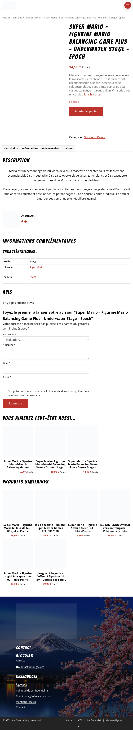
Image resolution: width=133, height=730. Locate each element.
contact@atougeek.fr (30, 667)
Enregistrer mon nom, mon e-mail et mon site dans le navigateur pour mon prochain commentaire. (48, 393)
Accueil (6, 17)
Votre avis (9, 344)
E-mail (7, 377)
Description (11, 148)
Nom (6, 363)
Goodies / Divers (33, 17)
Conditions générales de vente (34, 696)
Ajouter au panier (86, 111)
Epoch (33, 277)
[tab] (11, 148)
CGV (80, 720)
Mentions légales (26, 702)
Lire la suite (92, 94)
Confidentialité (94, 720)
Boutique (17, 17)
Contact (20, 707)
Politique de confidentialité (32, 690)
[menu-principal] (127, 5)
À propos (21, 685)
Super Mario (36, 267)
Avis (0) (68, 148)
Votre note (9, 334)
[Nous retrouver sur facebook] (79, 727)
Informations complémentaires (41, 148)
